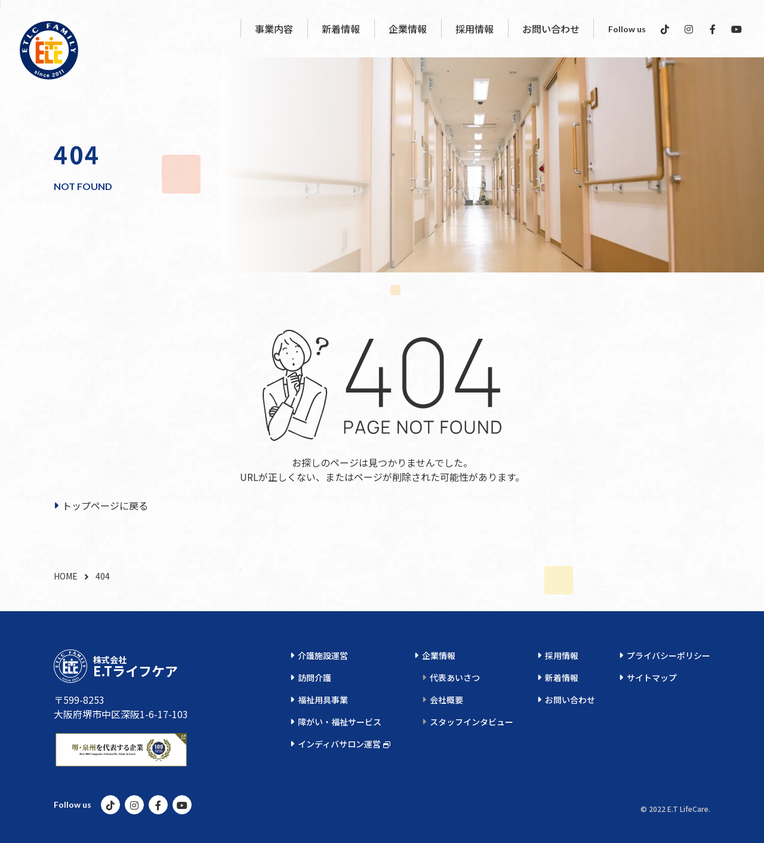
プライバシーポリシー (668, 655)
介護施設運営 (323, 655)
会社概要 (446, 700)
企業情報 (438, 655)
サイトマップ (652, 677)
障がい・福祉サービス (339, 722)
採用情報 (561, 655)
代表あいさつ (455, 677)
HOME (66, 576)
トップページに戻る (105, 505)
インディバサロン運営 (339, 744)
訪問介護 (314, 677)
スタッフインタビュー (471, 722)
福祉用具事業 (323, 700)
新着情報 (561, 677)
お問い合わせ (570, 700)
